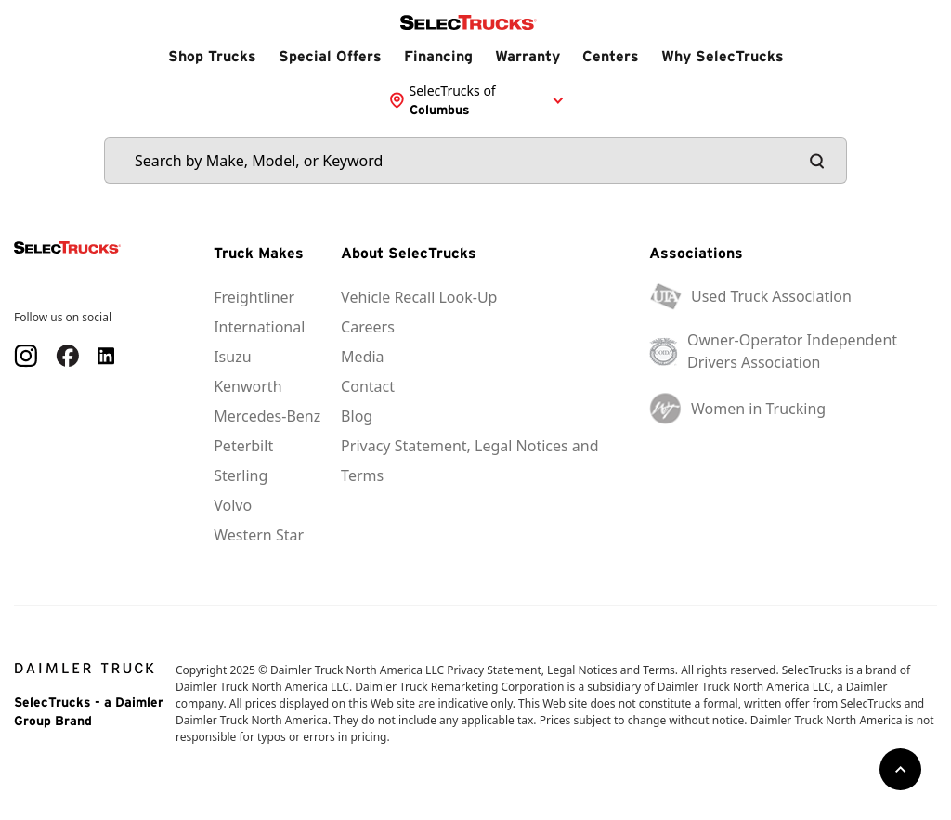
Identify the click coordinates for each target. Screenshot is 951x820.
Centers (610, 55)
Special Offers (330, 55)
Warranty (527, 55)
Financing (438, 55)
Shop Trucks (212, 55)
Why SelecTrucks (722, 55)
